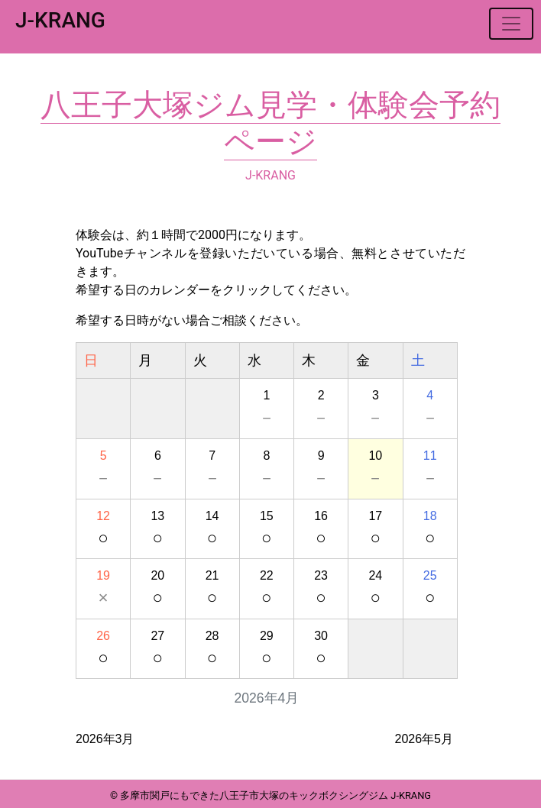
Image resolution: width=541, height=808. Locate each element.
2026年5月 (424, 738)
